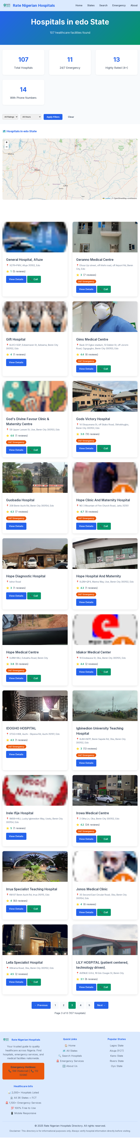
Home (79, 5)
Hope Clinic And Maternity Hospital (103, 503)
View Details (17, 280)
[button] (6, 143)
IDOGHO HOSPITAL (21, 734)
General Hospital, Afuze (24, 260)
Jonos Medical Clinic (92, 896)
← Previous (36, 1014)
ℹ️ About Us (69, 1075)
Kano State (116, 1065)
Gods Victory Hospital (93, 421)
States (91, 5)
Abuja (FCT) (117, 1060)
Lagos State (117, 1055)
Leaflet (106, 199)
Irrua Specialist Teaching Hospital (31, 896)
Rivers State (117, 1070)
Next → (106, 1014)
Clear (72, 117)
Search (103, 5)
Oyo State (116, 1075)
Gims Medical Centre (92, 341)
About (134, 5)
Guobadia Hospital (20, 503)
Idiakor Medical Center (93, 657)
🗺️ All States (70, 1060)
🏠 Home (70, 1055)
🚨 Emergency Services (70, 1070)
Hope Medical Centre (22, 657)
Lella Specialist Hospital (24, 970)
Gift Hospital (15, 341)
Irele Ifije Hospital (19, 819)
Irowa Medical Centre (92, 819)
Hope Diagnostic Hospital (25, 580)
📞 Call (37, 280)
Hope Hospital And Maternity (98, 580)
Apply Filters (53, 117)
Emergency (119, 5)
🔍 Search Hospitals (70, 1065)
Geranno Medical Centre (95, 260)
